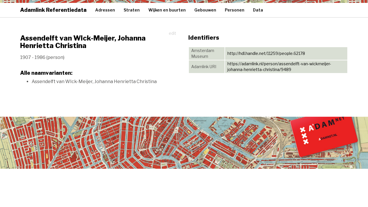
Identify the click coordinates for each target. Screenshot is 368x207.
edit (172, 33)
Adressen (105, 9)
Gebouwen (205, 9)
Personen (234, 9)
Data (258, 9)
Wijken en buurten (167, 9)
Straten (132, 9)
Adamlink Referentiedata (53, 10)
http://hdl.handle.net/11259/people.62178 (266, 53)
